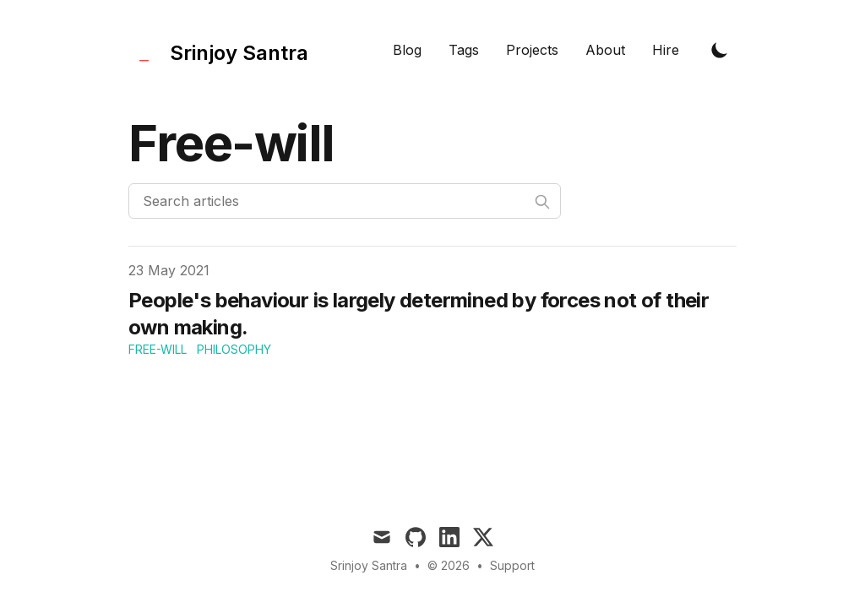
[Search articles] (344, 201)
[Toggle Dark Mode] (719, 49)
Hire (665, 49)
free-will (157, 349)
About (605, 49)
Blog (407, 49)
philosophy (234, 349)
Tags (464, 49)
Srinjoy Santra (368, 565)
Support (512, 565)
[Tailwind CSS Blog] (218, 49)
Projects (532, 49)
